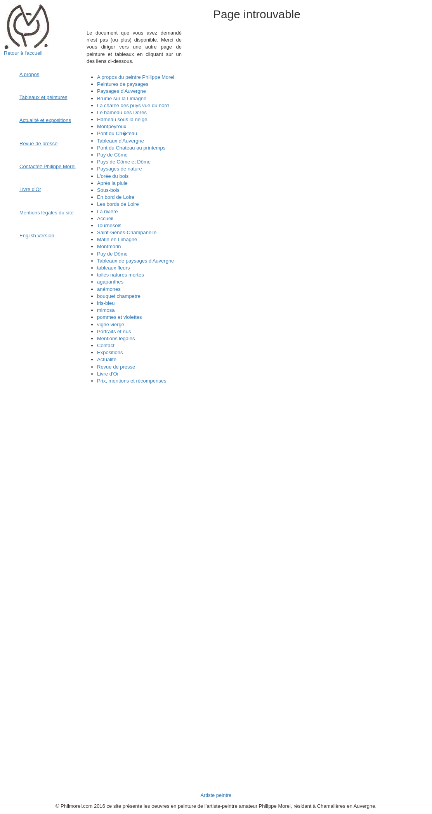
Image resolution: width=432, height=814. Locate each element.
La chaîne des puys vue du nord (133, 105)
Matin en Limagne (117, 239)
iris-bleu (106, 303)
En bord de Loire (115, 197)
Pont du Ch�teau (117, 133)
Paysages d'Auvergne (121, 91)
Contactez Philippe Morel (47, 166)
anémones (109, 289)
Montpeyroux (111, 126)
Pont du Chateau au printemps (131, 148)
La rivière (107, 211)
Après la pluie (112, 183)
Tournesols (109, 225)
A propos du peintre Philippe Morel (135, 77)
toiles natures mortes (120, 275)
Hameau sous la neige (122, 119)
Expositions (110, 352)
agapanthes (110, 282)
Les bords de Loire (118, 204)
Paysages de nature (119, 169)
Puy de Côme (112, 155)
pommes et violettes (119, 317)
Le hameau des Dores (122, 112)
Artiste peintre (215, 795)
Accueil (105, 218)
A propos (29, 74)
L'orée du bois (112, 176)
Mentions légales (116, 338)
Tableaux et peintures (43, 97)
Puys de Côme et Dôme (124, 162)
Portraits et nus (114, 331)
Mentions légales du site (46, 213)
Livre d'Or (30, 189)
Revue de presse (38, 143)
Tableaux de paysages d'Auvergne (135, 261)
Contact (106, 345)
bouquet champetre (119, 296)
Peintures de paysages (122, 84)
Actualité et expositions (45, 120)
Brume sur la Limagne (121, 98)
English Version (36, 235)
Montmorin (109, 246)
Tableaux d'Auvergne (120, 141)
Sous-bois (108, 190)
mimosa (106, 310)
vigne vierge (110, 324)
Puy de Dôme (112, 254)
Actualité (106, 359)
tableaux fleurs (113, 268)
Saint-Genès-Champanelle (126, 232)
